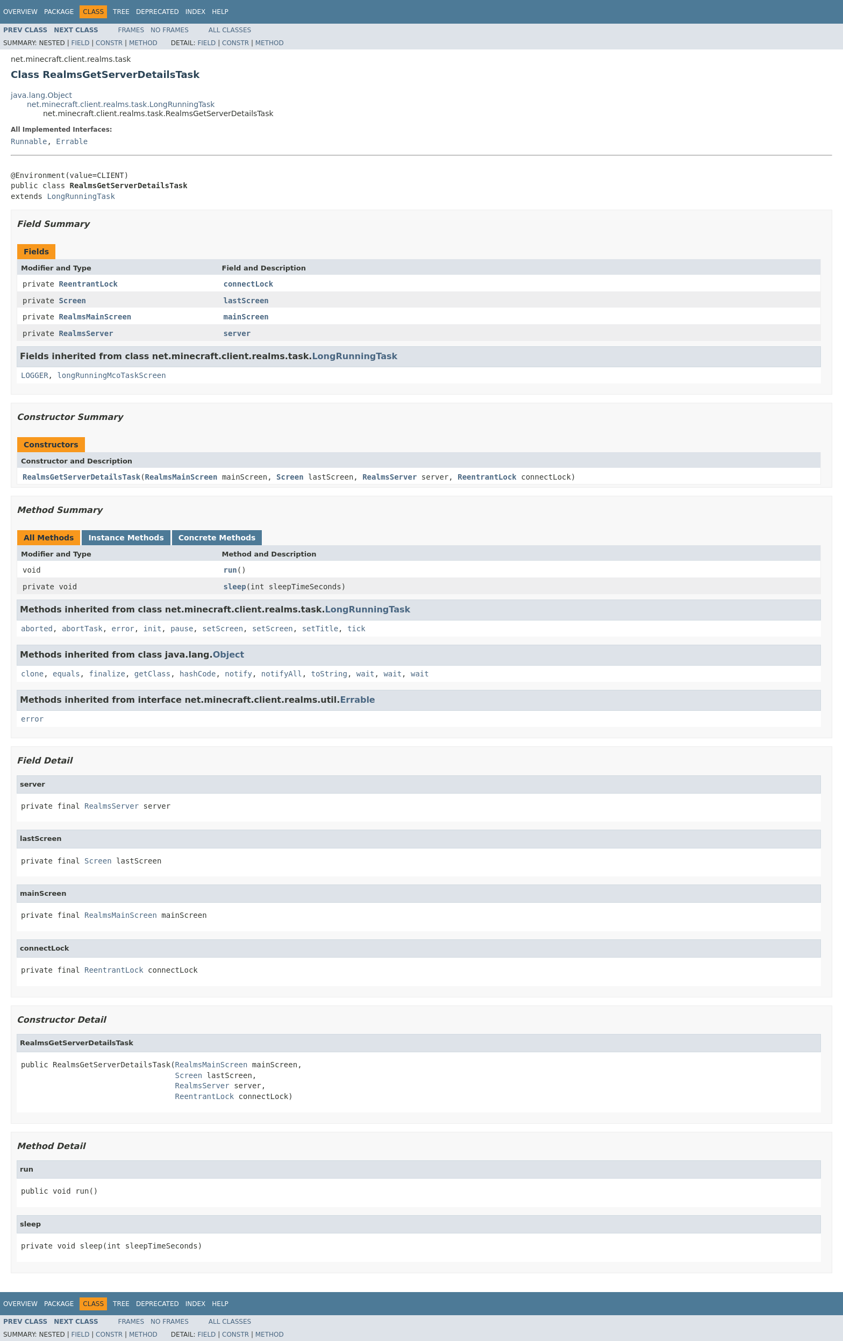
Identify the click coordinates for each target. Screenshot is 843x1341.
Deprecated (157, 12)
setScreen (222, 628)
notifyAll (281, 673)
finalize (107, 673)
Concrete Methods (217, 537)
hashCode (198, 673)
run (230, 570)
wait (365, 673)
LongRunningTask (81, 196)
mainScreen (246, 316)
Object (229, 655)
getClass (152, 673)
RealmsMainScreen (95, 316)
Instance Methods (125, 537)
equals (66, 673)
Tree (121, 12)
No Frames (170, 30)
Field (80, 43)
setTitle (320, 628)
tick (356, 628)
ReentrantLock (88, 284)
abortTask (82, 628)
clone (32, 673)
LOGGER (34, 375)
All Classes (230, 30)
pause (181, 628)
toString (329, 673)
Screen (72, 300)
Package (59, 12)
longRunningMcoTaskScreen (111, 375)
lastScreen (246, 300)
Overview (20, 12)
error (123, 628)
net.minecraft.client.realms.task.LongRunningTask (121, 104)
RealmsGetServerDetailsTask (81, 477)
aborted (37, 628)
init (153, 628)
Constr (109, 43)
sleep (235, 586)
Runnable (29, 141)
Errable (72, 141)
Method (143, 43)
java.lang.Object (41, 95)
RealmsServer (86, 333)
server (237, 333)
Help (220, 12)
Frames (131, 30)
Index (195, 12)
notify (238, 673)
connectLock (249, 284)
